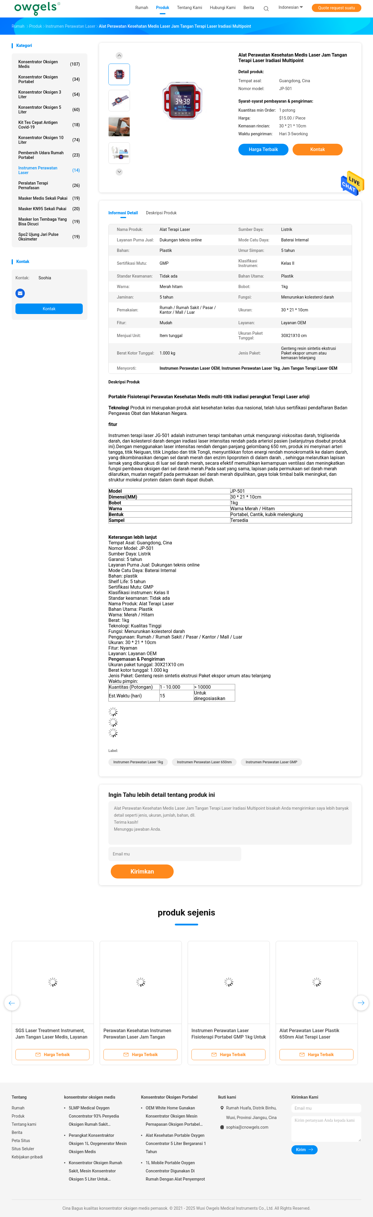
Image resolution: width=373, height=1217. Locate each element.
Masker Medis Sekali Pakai (49, 198)
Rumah (18, 1108)
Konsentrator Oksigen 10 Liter (49, 140)
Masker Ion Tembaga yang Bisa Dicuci (49, 221)
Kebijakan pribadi (27, 1157)
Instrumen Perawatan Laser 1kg (138, 762)
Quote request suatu (336, 8)
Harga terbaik (263, 149)
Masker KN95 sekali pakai (49, 209)
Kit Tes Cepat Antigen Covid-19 (49, 124)
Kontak (49, 308)
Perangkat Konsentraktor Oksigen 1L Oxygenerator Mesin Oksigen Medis (98, 1143)
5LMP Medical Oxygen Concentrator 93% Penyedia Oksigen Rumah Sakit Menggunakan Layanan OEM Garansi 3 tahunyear (95, 1117)
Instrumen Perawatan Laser (49, 170)
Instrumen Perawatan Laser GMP (271, 762)
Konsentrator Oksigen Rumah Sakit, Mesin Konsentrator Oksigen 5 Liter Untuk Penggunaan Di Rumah (95, 1171)
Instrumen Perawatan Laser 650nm (204, 762)
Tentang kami (24, 1124)
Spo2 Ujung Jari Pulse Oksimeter (49, 236)
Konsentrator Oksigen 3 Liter (49, 94)
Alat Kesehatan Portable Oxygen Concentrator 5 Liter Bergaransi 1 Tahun (176, 1143)
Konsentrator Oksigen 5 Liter (49, 109)
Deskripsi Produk (161, 213)
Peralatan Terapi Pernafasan (49, 185)
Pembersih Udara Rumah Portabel (49, 155)
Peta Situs (21, 1140)
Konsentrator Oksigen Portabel (49, 79)
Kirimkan (142, 871)
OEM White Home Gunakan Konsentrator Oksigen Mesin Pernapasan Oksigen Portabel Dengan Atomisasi (173, 1117)
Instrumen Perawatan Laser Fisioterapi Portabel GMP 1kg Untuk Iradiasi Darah (228, 1037)
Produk (18, 1116)
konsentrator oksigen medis (49, 64)
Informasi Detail (123, 213)
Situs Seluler (23, 1148)
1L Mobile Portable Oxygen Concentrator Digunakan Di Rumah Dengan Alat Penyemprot (175, 1170)
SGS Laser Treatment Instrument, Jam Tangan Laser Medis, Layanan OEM (51, 1037)
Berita (17, 1132)
